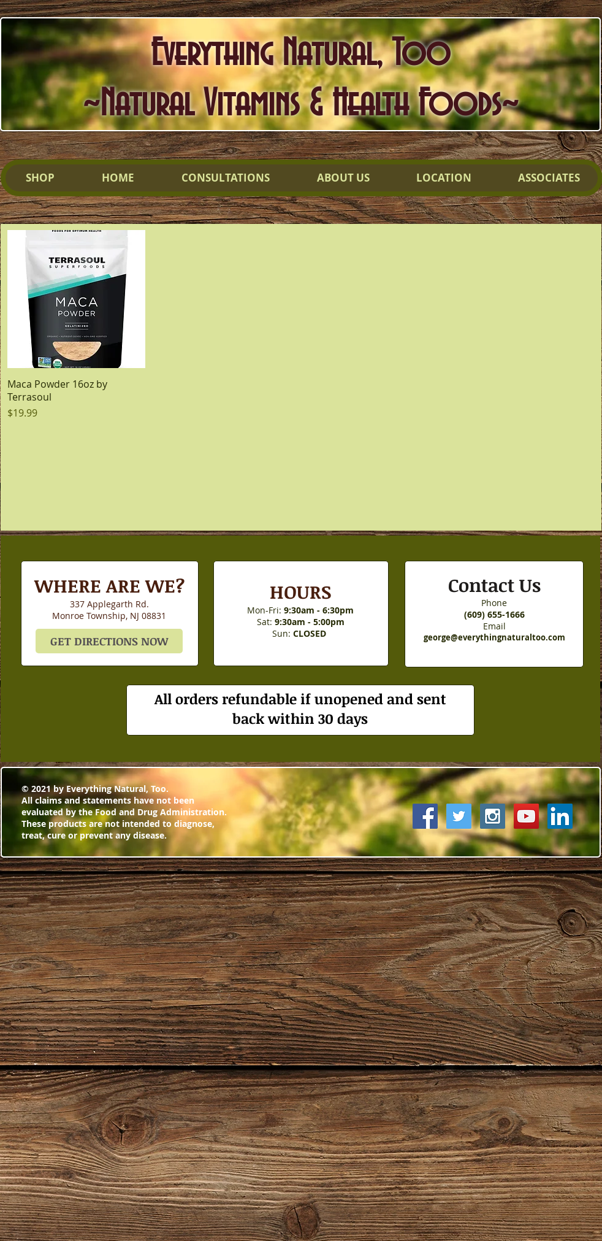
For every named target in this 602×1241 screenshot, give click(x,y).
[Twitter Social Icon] (458, 816)
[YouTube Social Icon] (526, 816)
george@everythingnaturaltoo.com (494, 637)
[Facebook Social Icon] (425, 816)
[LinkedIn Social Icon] (560, 816)
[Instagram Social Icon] (492, 816)
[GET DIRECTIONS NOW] (109, 641)
